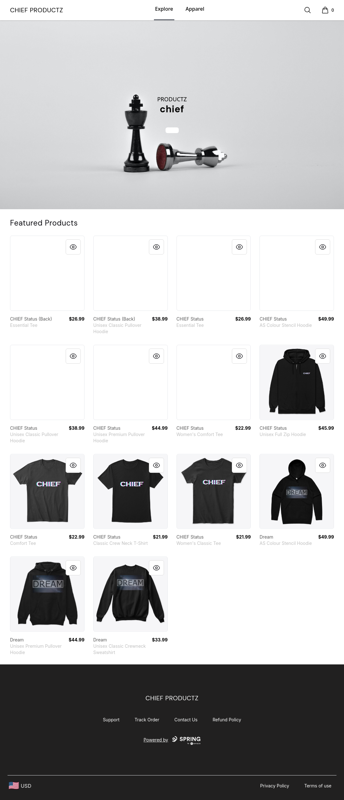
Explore (164, 8)
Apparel (195, 8)
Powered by (172, 740)
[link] (47, 273)
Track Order (146, 719)
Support (111, 719)
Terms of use (317, 785)
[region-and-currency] (20, 786)
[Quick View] (73, 247)
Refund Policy (227, 719)
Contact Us (186, 719)
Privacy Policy (274, 785)
